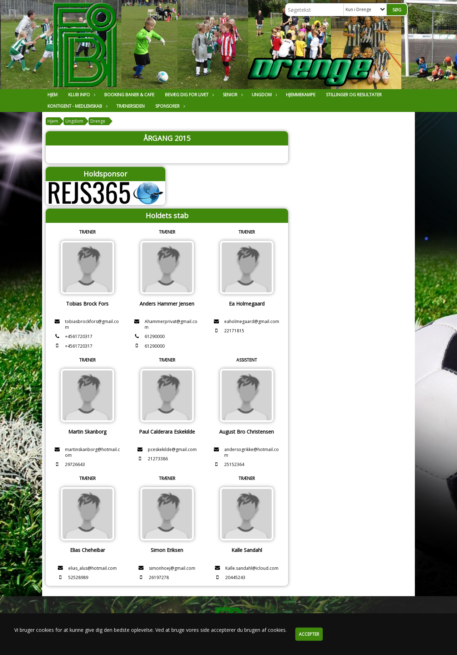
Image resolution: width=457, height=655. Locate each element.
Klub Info (81, 95)
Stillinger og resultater (354, 95)
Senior (232, 95)
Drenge (97, 121)
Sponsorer (169, 106)
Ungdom (263, 95)
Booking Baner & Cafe (129, 95)
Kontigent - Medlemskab (76, 106)
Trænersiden (130, 106)
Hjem (52, 95)
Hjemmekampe (300, 95)
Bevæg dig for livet (188, 95)
